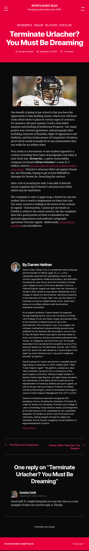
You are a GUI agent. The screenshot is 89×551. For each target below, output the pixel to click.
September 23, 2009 (49, 52)
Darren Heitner (27, 52)
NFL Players (52, 25)
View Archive (29, 428)
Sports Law (66, 25)
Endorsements (24, 25)
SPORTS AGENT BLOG (44, 5)
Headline (38, 25)
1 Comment (69, 52)
